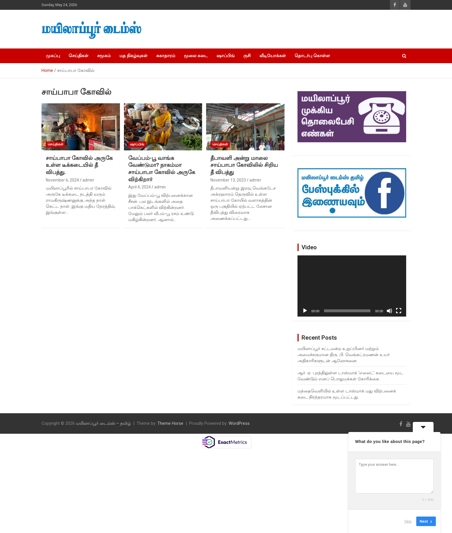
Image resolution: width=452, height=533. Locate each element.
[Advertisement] (310, 29)
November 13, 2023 (228, 180)
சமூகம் (104, 55)
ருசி (247, 55)
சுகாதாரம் (165, 55)
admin (88, 180)
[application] (351, 286)
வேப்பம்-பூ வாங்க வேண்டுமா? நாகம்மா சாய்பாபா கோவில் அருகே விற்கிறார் (161, 169)
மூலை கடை (196, 55)
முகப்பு (53, 55)
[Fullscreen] (399, 311)
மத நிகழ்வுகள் (133, 55)
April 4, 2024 (139, 187)
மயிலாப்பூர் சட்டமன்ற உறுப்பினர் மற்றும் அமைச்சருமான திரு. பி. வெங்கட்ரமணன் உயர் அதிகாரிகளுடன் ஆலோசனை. (343, 354)
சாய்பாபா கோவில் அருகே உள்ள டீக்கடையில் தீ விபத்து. (79, 165)
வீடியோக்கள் (272, 55)
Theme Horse (170, 423)
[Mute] (389, 311)
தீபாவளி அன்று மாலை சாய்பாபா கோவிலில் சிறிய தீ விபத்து (244, 165)
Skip (408, 521)
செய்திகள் (78, 55)
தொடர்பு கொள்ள (312, 55)
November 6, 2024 (62, 180)
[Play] (305, 311)
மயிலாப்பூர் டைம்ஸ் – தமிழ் (103, 423)
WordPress (239, 423)
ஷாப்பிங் (225, 55)
